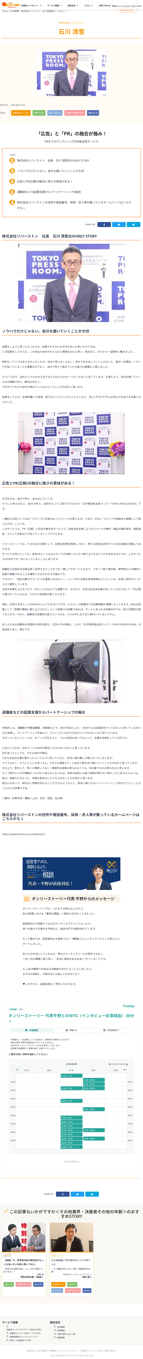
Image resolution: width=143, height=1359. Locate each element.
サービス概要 (53, 5)
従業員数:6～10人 (58, 1284)
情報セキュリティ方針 (91, 1350)
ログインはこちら (127, 10)
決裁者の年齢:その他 (75, 112)
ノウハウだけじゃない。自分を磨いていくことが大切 (50, 171)
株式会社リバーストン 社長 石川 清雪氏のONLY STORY (53, 160)
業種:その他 (39, 112)
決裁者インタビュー (30, 5)
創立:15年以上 (55, 112)
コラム (87, 5)
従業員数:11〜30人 (21, 112)
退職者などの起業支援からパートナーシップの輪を (49, 192)
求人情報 (42, 1350)
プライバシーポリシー (69, 1350)
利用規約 (52, 1350)
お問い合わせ (104, 5)
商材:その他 (38, 1284)
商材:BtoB (93, 112)
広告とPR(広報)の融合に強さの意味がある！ (45, 181)
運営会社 (72, 5)
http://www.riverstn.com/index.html (23, 834)
